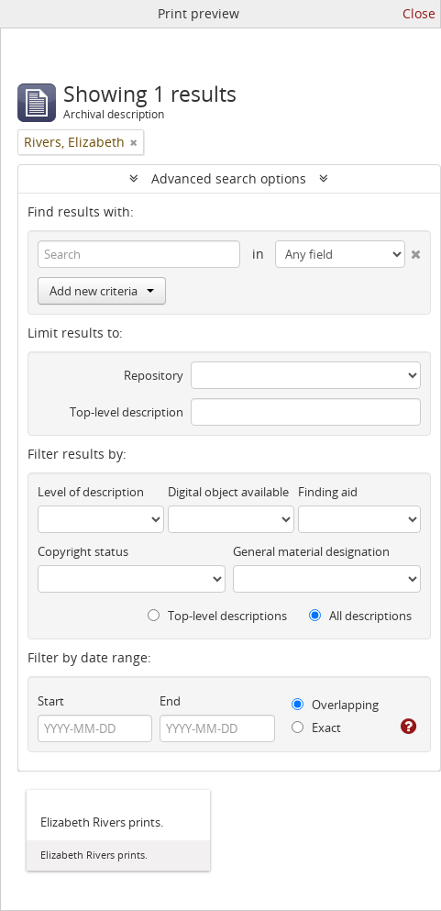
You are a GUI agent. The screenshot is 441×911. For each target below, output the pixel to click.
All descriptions (360, 615)
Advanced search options (229, 178)
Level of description (91, 491)
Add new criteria (102, 291)
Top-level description (126, 412)
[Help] (408, 726)
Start (51, 701)
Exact (316, 727)
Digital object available (228, 491)
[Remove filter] (134, 142)
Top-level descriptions (217, 615)
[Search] (139, 254)
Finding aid (328, 491)
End (170, 701)
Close (418, 13)
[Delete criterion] (413, 250)
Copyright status (83, 551)
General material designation (311, 551)
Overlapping (335, 704)
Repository (153, 375)
